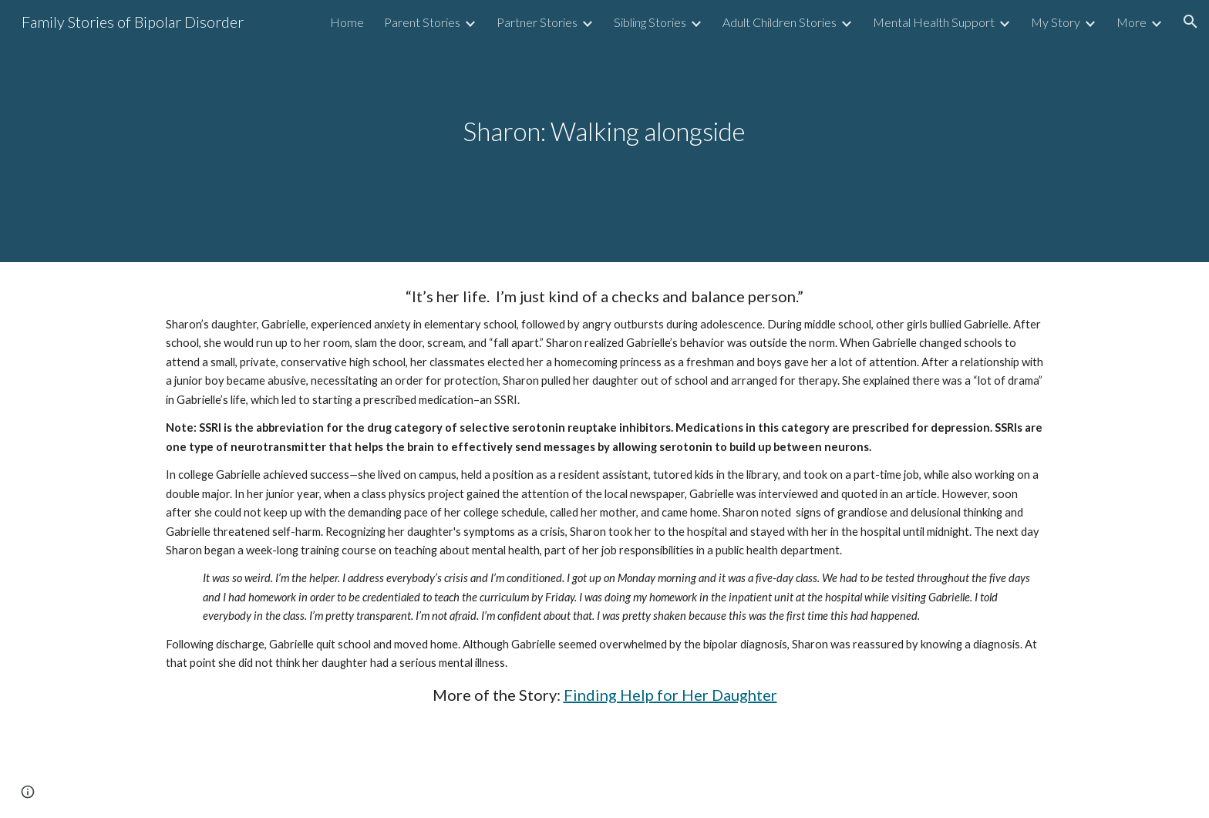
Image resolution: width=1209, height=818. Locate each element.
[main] (604, 131)
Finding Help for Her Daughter (670, 694)
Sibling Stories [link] (650, 22)
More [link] (1131, 22)
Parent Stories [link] (422, 22)
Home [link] (347, 22)
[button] (1190, 21)
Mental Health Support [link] (934, 22)
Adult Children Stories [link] (779, 22)
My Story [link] (1055, 22)
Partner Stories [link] (537, 22)
